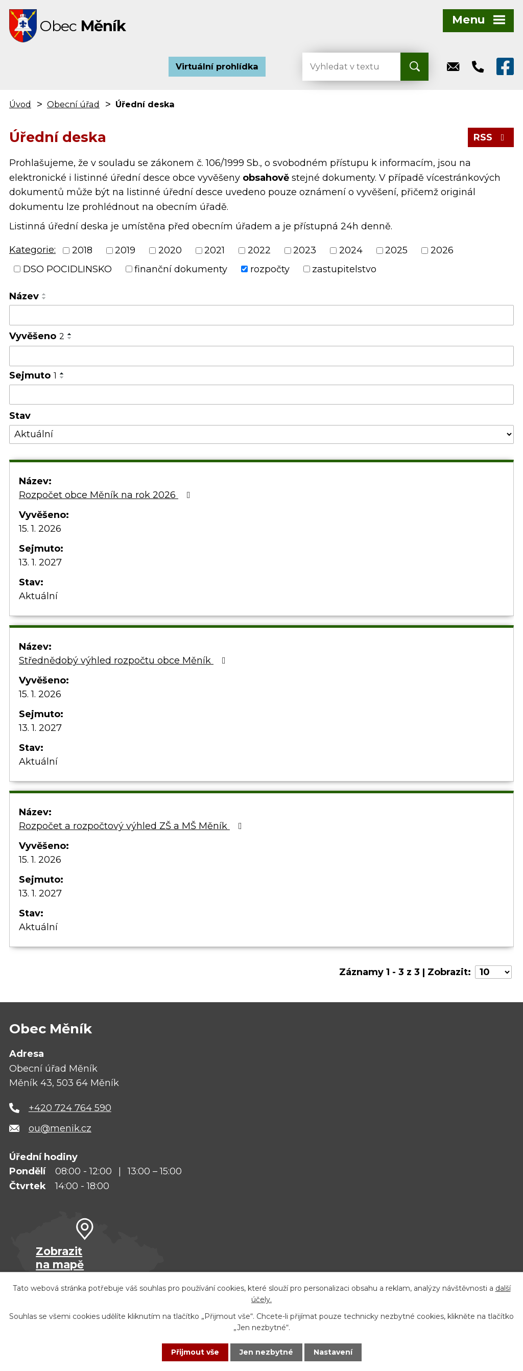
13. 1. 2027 (40, 562)
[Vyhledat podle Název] (261, 315)
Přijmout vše (195, 1352)
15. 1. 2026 (40, 528)
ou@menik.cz (60, 1128)
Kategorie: (32, 249)
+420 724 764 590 (70, 1108)
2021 (214, 250)
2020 (170, 250)
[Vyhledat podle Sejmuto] (261, 395)
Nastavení (333, 1352)
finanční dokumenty (180, 268)
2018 (82, 250)
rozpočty (270, 268)
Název (24, 296)
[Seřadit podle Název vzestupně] (44, 294)
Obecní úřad (73, 104)
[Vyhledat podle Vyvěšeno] (261, 356)
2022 (259, 250)
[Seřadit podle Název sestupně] (44, 298)
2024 (351, 250)
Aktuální (38, 596)
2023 (304, 250)
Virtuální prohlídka (217, 66)
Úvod (20, 104)
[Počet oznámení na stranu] (493, 972)
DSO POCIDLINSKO (67, 268)
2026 (442, 250)
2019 (125, 250)
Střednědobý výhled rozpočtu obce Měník (124, 660)
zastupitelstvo (344, 268)
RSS (491, 137)
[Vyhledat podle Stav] (261, 434)
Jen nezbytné (266, 1352)
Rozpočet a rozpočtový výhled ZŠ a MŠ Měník (132, 826)
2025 (396, 250)
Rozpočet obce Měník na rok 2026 (107, 495)
